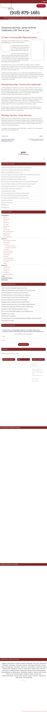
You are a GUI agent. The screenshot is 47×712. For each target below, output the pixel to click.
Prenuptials (5, 256)
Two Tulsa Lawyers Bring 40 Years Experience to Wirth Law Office (15, 193)
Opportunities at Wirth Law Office (10, 353)
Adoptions (4, 663)
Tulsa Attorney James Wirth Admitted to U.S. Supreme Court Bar (15, 198)
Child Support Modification (11, 247)
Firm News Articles (8, 164)
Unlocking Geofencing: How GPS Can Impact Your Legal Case (15, 295)
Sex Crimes (35, 676)
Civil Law (43, 665)
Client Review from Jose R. (7, 320)
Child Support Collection (10, 246)
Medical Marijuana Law (8, 274)
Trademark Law (6, 272)
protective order (37, 674)
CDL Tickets (5, 224)
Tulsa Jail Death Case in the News (8, 191)
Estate (8, 668)
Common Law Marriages (7, 667)
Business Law (4, 265)
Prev (22, 711)
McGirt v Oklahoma (7, 237)
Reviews (25, 676)
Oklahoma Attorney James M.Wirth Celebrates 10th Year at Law (18, 29)
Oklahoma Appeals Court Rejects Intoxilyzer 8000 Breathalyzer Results (8, 140)
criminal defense (31, 667)
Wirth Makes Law (5, 205)
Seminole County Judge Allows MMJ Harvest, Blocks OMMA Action (15, 170)
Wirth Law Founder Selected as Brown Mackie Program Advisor (14, 195)
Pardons (5, 228)
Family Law (3, 238)
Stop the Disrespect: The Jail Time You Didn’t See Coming (15, 297)
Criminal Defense (5, 215)
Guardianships (6, 254)
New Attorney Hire (5, 207)
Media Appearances (41, 670)
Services (30, 676)
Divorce (44, 667)
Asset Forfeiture (6, 229)
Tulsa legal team (38, 128)
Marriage (29, 670)
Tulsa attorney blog (34, 107)
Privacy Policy (23, 680)
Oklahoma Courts (37, 672)
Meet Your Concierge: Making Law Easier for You (11, 172)
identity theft (7, 99)
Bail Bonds (18, 663)
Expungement (14, 668)
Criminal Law (39, 667)
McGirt (34, 670)
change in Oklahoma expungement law (30, 66)
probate (31, 674)
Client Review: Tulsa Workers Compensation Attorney (36, 140)
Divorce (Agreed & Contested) (9, 240)
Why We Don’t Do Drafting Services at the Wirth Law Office (13, 179)
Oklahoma (30, 672)
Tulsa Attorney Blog (9, 284)
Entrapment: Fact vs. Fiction (7, 313)
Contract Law (6, 269)
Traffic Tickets (6, 222)
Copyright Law (6, 271)
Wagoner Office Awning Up (7, 200)
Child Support (6, 244)
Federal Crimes (6, 235)
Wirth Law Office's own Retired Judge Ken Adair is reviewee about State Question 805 (19, 181)
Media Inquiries (4, 280)
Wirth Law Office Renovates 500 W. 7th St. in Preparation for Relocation (16, 186)
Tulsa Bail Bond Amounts (6, 278)
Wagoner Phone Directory (6, 202)
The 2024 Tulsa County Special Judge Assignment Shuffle (13, 177)
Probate (3, 276)
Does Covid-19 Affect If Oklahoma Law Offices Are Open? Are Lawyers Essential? (18, 184)
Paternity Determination (8, 251)
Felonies (5, 217)
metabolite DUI (15, 99)
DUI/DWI (5, 668)
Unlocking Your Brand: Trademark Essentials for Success (14, 309)
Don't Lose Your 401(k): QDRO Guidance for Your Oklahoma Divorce (17, 311)
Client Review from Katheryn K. (8, 316)
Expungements (6, 226)
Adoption (5, 263)
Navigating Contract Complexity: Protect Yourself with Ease (15, 302)
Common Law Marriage (8, 258)
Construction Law (7, 267)
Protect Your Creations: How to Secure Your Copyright (14, 299)
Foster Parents (6, 262)
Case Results (29, 663)
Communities (17, 667)
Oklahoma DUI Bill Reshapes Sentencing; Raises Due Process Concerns (18, 290)
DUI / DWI (5, 221)
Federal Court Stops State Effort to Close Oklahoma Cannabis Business (16, 167)
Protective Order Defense (8, 260)
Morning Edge (24, 672)
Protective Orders (18, 676)
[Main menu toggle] (43, 1)
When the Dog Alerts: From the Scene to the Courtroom (14, 292)
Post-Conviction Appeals (8, 231)
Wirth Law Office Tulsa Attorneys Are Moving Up (11, 188)
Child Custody (6, 242)
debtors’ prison (25, 100)
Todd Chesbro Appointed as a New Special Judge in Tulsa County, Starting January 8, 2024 (20, 174)
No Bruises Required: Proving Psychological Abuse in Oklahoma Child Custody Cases (21, 318)
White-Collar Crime (7, 233)
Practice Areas (7, 212)
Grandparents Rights (7, 253)
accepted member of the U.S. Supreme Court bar (12, 68)
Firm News (42, 668)
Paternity (8, 674)
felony (37, 668)
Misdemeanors (6, 219)
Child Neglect (6, 249)
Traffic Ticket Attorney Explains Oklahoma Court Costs (14, 288)
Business (23, 663)
